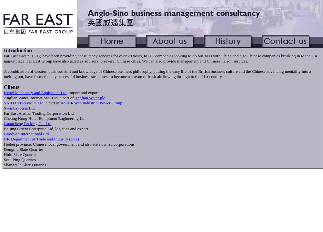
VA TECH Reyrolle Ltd (24, 103)
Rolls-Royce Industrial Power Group (91, 103)
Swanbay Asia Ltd (19, 108)
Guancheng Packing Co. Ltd (27, 123)
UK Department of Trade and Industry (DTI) (41, 139)
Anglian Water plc (90, 97)
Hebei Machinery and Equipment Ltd (35, 92)
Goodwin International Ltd (26, 133)
